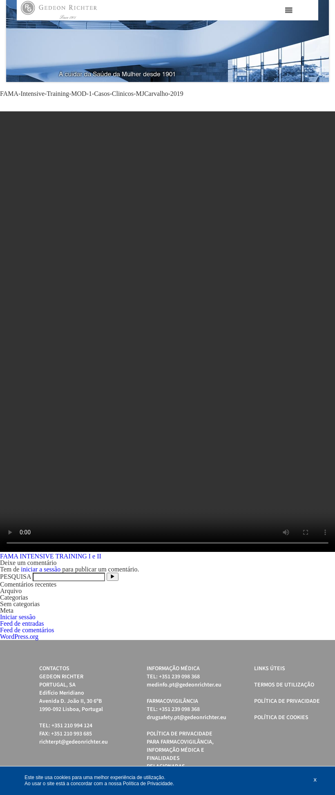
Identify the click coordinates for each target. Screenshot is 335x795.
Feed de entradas (22, 623)
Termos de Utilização (284, 685)
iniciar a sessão (40, 569)
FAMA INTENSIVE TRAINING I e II (50, 556)
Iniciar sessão (18, 616)
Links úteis (269, 668)
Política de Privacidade (287, 701)
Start (319, 92)
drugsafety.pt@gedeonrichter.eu (186, 717)
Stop (325, 92)
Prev (16, 41)
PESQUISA (15, 576)
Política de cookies (281, 717)
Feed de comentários (27, 630)
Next (318, 41)
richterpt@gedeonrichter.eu (73, 742)
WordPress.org (19, 636)
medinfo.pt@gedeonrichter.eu (184, 685)
